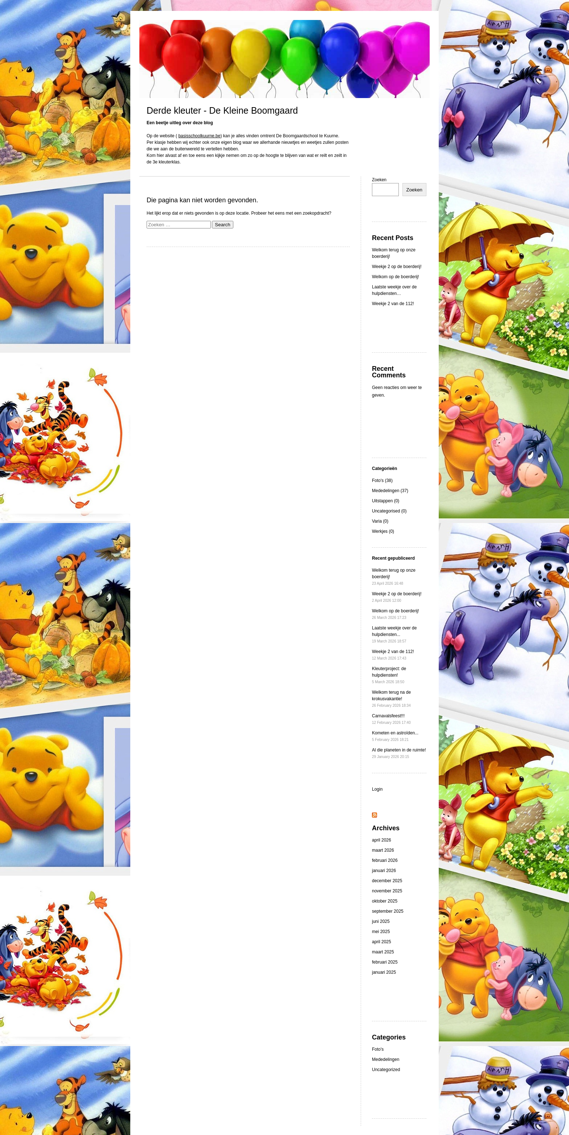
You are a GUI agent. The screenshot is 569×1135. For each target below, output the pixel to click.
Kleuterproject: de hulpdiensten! (389, 675)
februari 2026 (385, 860)
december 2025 (387, 880)
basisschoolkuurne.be (199, 135)
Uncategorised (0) (389, 511)
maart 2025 (383, 951)
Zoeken (379, 179)
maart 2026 (383, 850)
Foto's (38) (382, 480)
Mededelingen (385, 1059)
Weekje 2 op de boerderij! (397, 266)
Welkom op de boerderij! (395, 276)
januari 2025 (384, 972)
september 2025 (388, 911)
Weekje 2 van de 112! (393, 303)
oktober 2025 (384, 901)
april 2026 (381, 840)
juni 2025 (381, 921)
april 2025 (381, 941)
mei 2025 (381, 931)
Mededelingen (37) (390, 490)
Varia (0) (380, 521)
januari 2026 (384, 870)
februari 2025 (385, 962)
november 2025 (387, 890)
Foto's (378, 1049)
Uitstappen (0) (385, 500)
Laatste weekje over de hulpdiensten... (394, 634)
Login (377, 789)
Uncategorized (386, 1069)
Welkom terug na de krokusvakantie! (391, 699)
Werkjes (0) (383, 531)
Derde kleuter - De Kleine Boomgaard (222, 110)
